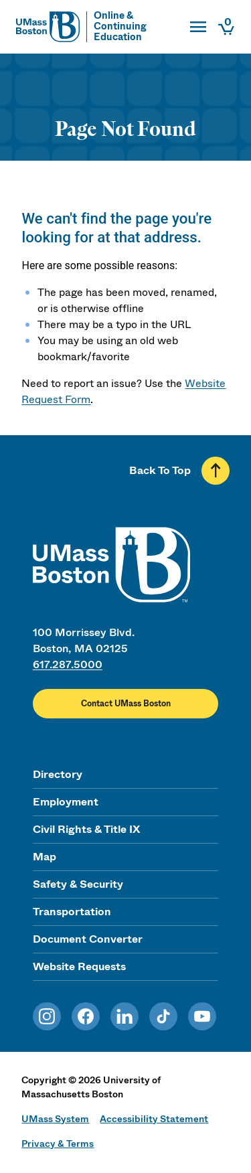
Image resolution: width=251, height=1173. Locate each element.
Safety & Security (78, 884)
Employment (65, 801)
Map (44, 856)
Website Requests (79, 966)
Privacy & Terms (57, 1143)
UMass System (55, 1118)
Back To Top (160, 470)
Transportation (72, 911)
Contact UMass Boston (126, 704)
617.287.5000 (67, 664)
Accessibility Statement (154, 1118)
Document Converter (88, 939)
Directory (57, 774)
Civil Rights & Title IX (86, 829)
